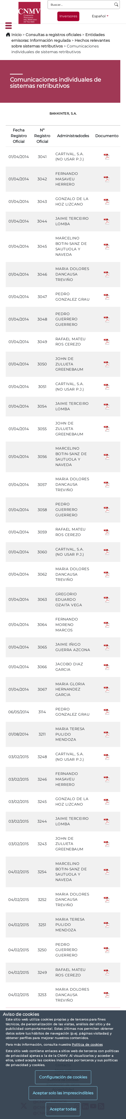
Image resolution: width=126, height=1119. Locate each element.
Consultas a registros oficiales (53, 35)
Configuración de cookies (63, 1077)
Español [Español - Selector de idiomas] (99, 16)
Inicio (16, 35)
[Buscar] (116, 4)
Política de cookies (87, 1044)
